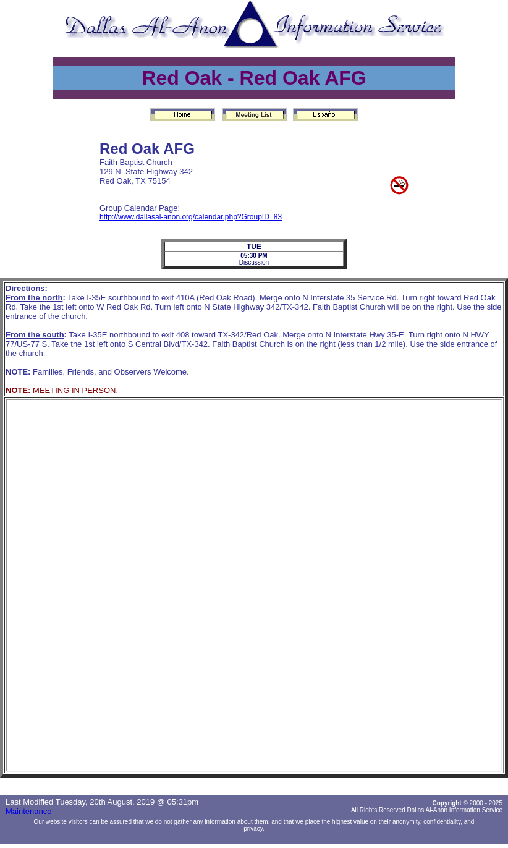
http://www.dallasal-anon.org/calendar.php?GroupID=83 (190, 217)
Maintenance (28, 811)
